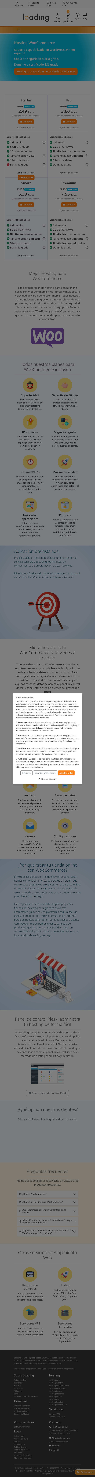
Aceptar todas (66, 773)
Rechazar (26, 773)
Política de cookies (47, 779)
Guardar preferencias (45, 773)
